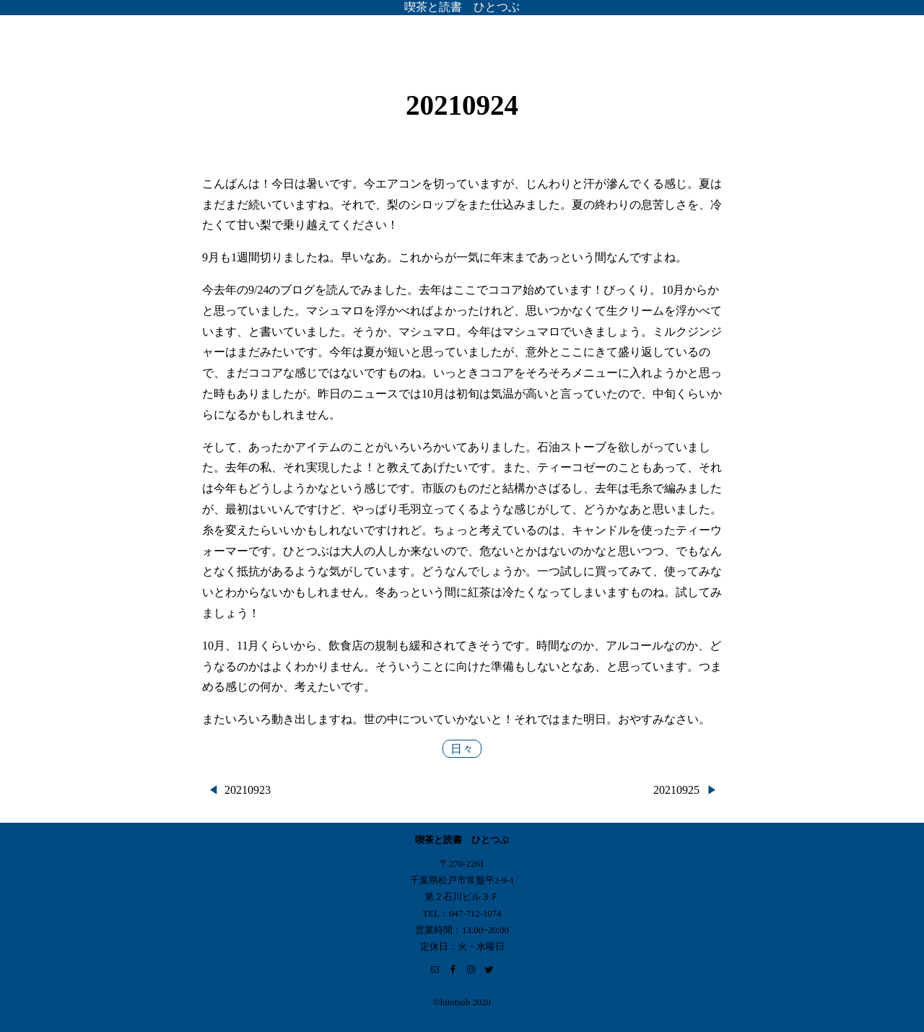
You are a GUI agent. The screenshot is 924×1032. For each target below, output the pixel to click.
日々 (462, 749)
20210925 (676, 790)
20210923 (248, 790)
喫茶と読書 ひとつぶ (462, 7)
